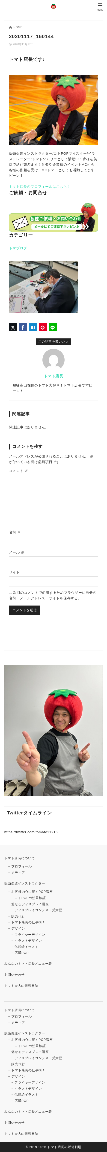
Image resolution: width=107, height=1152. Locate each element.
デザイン (18, 928)
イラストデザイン (28, 940)
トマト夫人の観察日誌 (21, 985)
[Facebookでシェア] (23, 327)
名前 (15, 532)
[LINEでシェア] (53, 327)
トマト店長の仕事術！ (28, 922)
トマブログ (18, 248)
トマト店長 (53, 376)
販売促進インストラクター (24, 883)
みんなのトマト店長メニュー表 (28, 963)
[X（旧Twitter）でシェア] (13, 327)
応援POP (22, 953)
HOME (16, 27)
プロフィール (21, 866)
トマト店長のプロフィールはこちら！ (40, 186)
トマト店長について (19, 858)
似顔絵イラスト (26, 947)
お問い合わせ (14, 974)
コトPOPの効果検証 (30, 898)
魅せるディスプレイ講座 (30, 904)
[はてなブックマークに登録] (33, 327)
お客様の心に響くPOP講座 (32, 891)
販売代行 (18, 916)
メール (17, 552)
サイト (14, 572)
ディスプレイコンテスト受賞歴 (38, 910)
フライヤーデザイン (30, 934)
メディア (18, 872)
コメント (18, 471)
